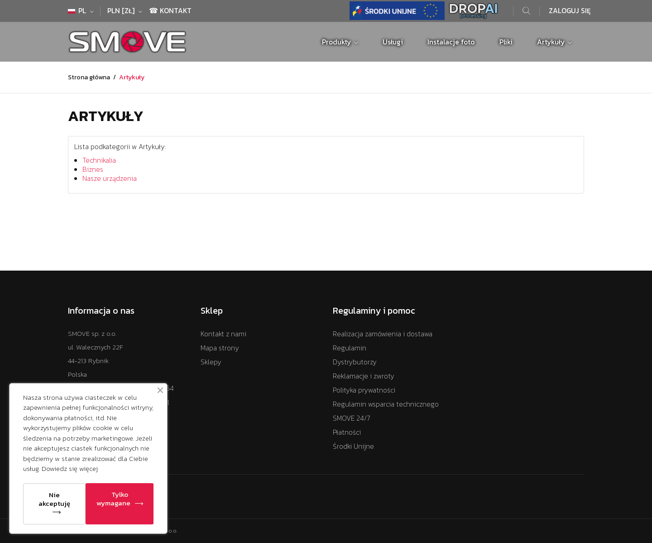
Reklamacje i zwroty (363, 376)
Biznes (92, 169)
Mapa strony (220, 348)
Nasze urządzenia (109, 178)
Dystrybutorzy (355, 362)
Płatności (347, 432)
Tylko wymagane (113, 498)
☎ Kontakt (170, 10)
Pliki (506, 42)
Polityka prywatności (364, 390)
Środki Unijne (353, 446)
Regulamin (349, 348)
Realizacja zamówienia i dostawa (382, 334)
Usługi (393, 42)
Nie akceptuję (54, 499)
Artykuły (551, 42)
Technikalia (99, 160)
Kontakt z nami (223, 334)
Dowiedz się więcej (70, 468)
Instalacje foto (451, 42)
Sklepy (211, 362)
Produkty (337, 42)
